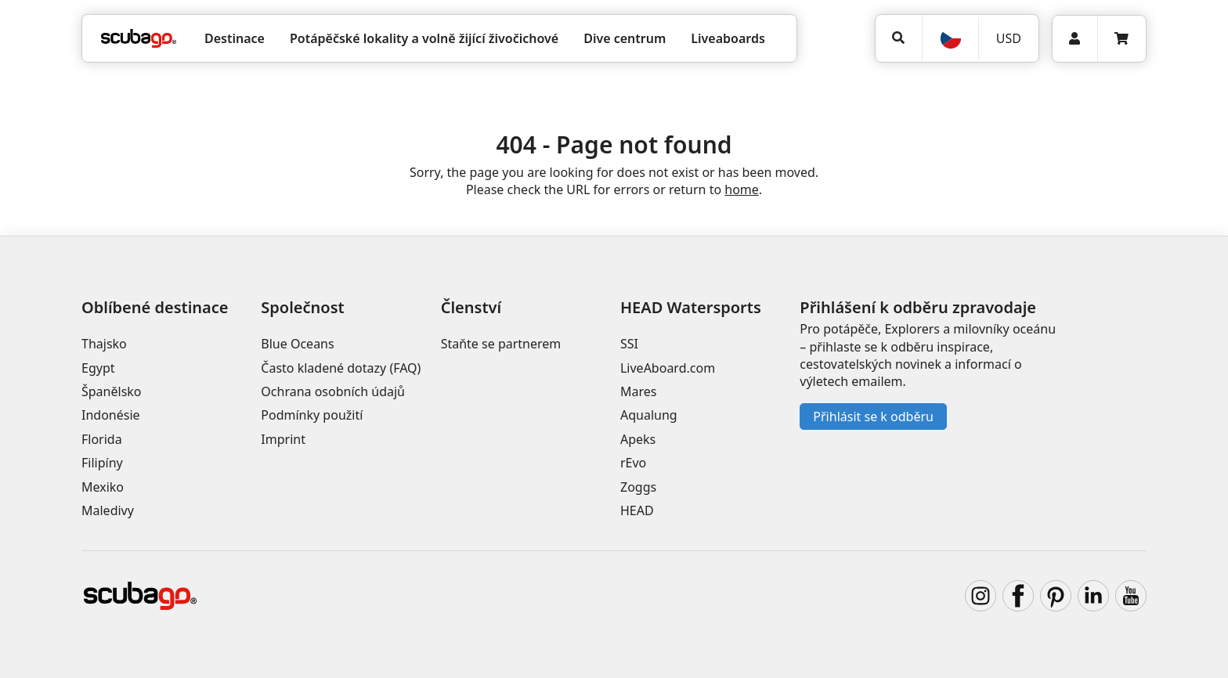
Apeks (638, 439)
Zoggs (638, 487)
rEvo (633, 462)
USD (1008, 38)
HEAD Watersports (690, 307)
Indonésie (110, 415)
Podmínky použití (312, 415)
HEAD (637, 510)
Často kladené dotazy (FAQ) (341, 368)
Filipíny (102, 462)
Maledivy (107, 510)
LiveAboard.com (667, 368)
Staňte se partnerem (501, 343)
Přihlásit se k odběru (873, 416)
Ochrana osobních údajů (333, 391)
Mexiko (102, 487)
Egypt (98, 368)
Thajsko (104, 343)
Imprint (283, 439)
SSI (629, 343)
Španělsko (111, 391)
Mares (638, 391)
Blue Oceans (297, 343)
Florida (101, 439)
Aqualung (648, 415)
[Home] (138, 38)
